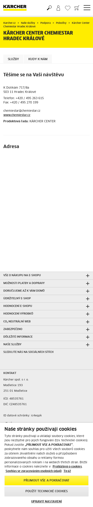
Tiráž (67, 471)
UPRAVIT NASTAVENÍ (46, 501)
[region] (46, 465)
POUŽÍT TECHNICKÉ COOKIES (46, 491)
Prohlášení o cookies (67, 466)
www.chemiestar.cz (16, 115)
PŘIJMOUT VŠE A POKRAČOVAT (46, 480)
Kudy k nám (38, 59)
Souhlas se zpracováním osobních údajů (34, 471)
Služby (13, 59)
